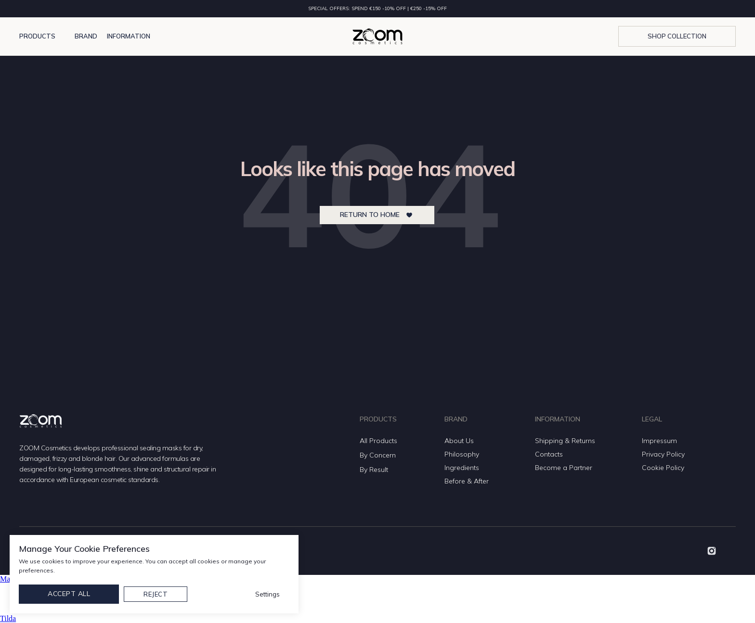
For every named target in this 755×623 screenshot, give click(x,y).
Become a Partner (563, 467)
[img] (711, 551)
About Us (459, 440)
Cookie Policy (663, 467)
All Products (378, 440)
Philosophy (461, 454)
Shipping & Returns (565, 440)
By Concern (378, 455)
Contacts (549, 454)
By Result (374, 469)
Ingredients (461, 467)
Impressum (659, 440)
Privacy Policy (663, 454)
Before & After (466, 481)
